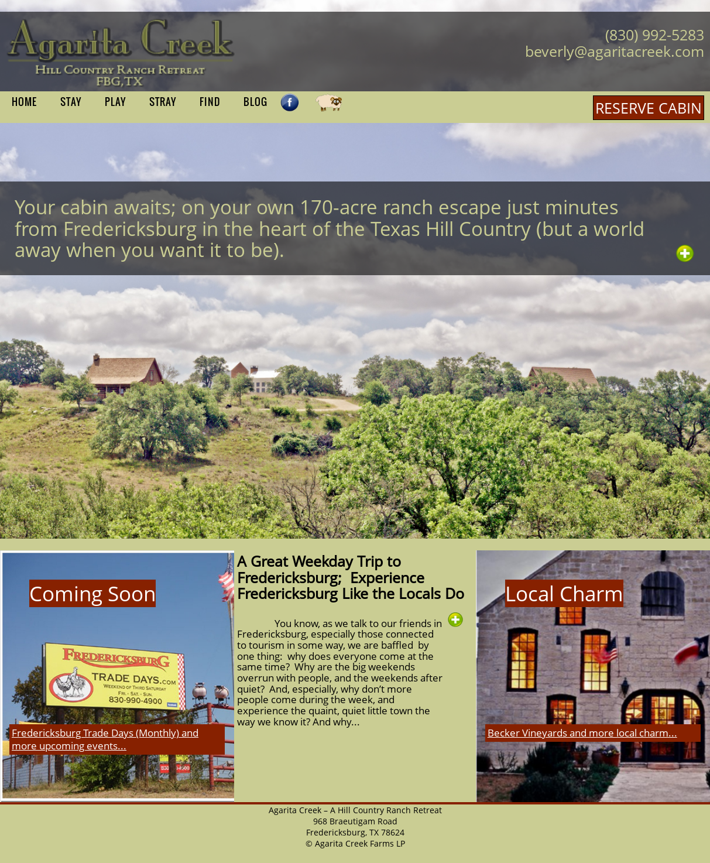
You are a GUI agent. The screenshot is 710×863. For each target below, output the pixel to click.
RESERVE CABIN (648, 108)
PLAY (115, 101)
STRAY (162, 101)
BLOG (255, 101)
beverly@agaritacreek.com (614, 51)
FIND (210, 101)
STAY (70, 101)
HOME (24, 101)
